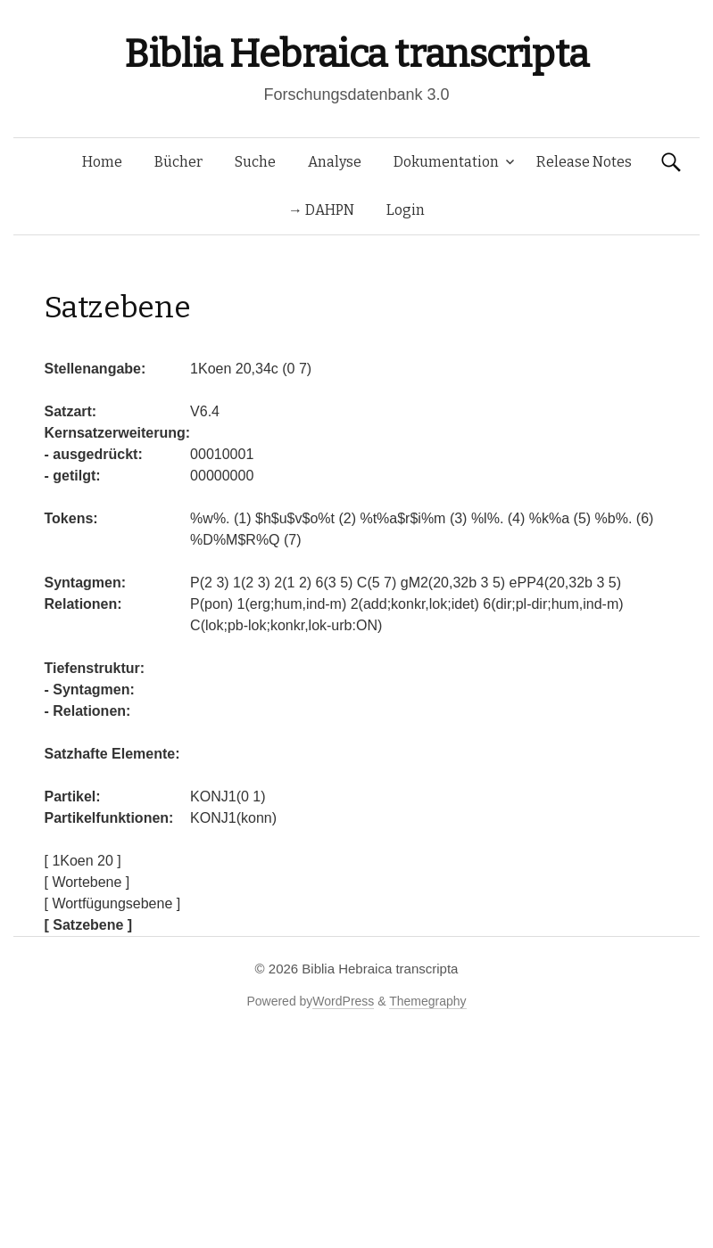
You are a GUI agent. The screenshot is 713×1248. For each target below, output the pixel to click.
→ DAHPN (321, 209)
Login (405, 209)
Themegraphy (427, 1001)
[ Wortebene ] (87, 882)
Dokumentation (446, 161)
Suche (255, 161)
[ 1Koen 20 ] (83, 860)
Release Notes (584, 161)
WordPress (343, 1001)
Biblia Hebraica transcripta (356, 54)
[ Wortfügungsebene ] (113, 903)
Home (102, 161)
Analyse (334, 161)
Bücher (178, 161)
